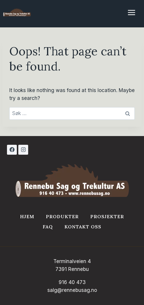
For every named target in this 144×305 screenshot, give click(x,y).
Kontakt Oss (82, 227)
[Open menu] (134, 9)
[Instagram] (23, 150)
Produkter (62, 216)
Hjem (27, 216)
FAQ (48, 227)
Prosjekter (107, 216)
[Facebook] (12, 150)
